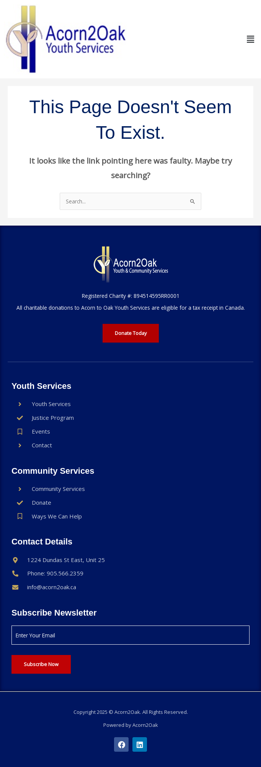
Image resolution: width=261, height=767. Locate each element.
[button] (250, 39)
